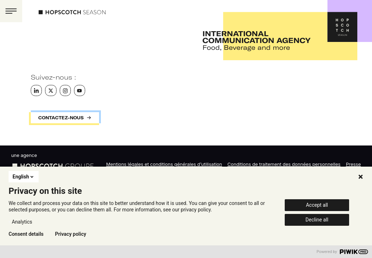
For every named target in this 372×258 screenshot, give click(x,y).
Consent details (26, 234)
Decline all (316, 220)
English (24, 177)
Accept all (317, 205)
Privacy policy (70, 234)
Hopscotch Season (72, 12)
